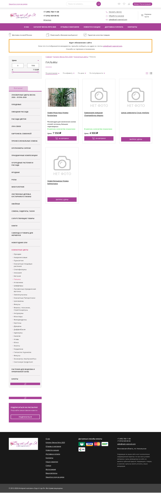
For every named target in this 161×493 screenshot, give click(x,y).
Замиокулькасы (20, 295)
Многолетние (18, 187)
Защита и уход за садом (18, 4)
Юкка (16, 343)
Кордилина (18, 349)
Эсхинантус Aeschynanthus (25, 359)
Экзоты (17, 346)
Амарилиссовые (20, 258)
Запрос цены (135, 139)
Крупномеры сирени (21, 148)
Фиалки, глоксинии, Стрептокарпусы (22, 309)
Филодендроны (20, 320)
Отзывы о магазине (70, 27)
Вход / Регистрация (142, 4)
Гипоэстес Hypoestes (22, 352)
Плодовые (16, 105)
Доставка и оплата (114, 27)
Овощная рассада (20, 112)
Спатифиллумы (20, 270)
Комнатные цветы (20, 250)
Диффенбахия (20, 330)
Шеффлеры (18, 286)
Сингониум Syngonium (23, 362)
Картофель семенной (21, 134)
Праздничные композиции (24, 156)
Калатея (17, 336)
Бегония (17, 276)
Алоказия (18, 273)
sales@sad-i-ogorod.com (118, 19)
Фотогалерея (51, 470)
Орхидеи (17, 254)
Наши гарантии (52, 462)
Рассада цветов (19, 119)
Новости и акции (92, 27)
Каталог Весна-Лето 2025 (45, 27)
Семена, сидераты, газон (23, 211)
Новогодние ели (19, 243)
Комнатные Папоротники (24, 298)
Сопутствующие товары (23, 219)
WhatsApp (47, 20)
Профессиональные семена (24, 141)
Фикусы (17, 305)
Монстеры (18, 317)
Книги (14, 226)
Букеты (15, 379)
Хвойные (16, 204)
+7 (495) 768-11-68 (51, 12)
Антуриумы (19, 313)
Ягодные (16, 173)
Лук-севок (16, 127)
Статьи (48, 466)
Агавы (16, 339)
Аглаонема (18, 283)
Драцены (18, 326)
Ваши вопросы (51, 473)
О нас (26, 27)
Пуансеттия (18, 261)
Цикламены (19, 301)
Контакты (132, 27)
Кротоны (17, 323)
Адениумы (18, 333)
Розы (14, 180)
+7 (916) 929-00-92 (51, 15)
